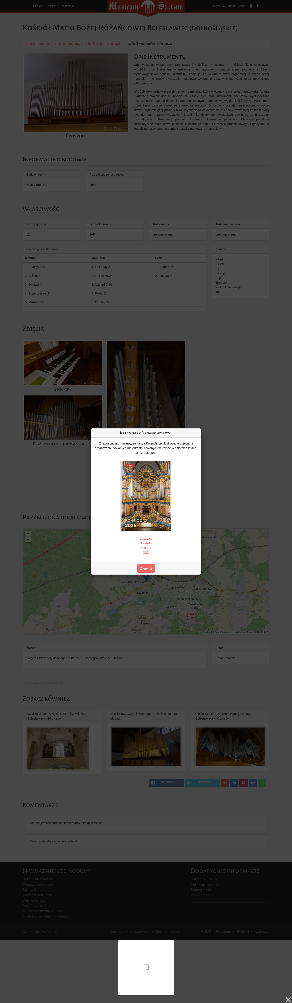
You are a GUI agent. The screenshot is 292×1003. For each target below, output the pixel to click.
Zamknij (146, 568)
